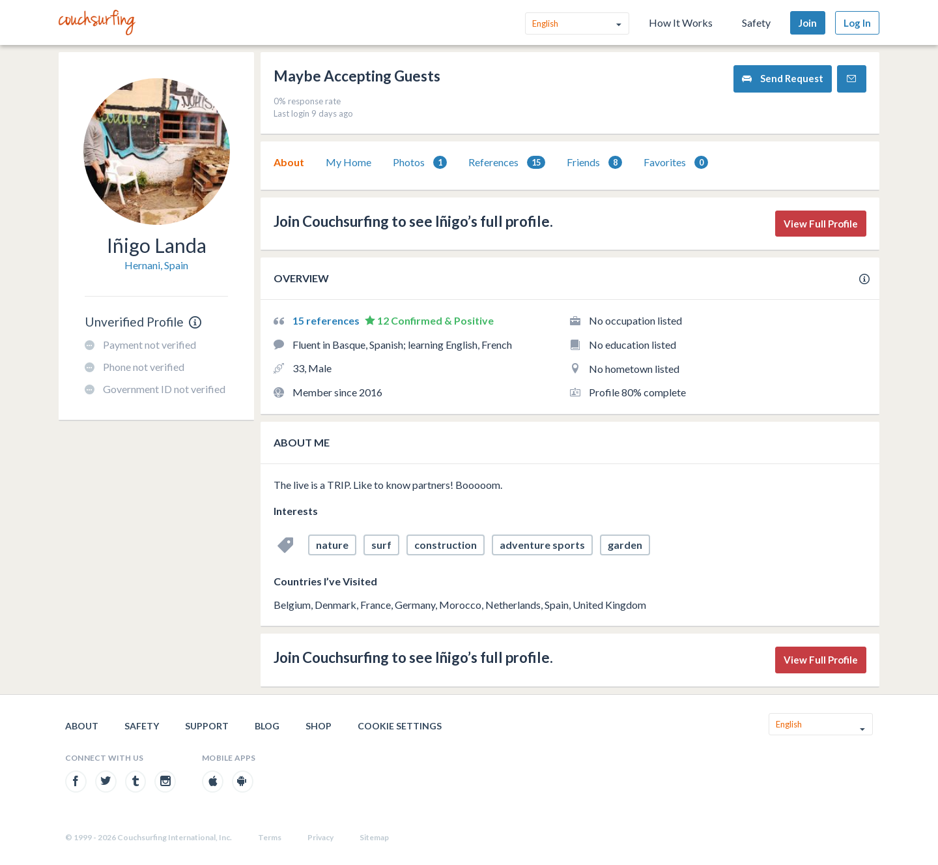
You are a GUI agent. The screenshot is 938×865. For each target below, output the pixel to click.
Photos (420, 162)
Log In (857, 23)
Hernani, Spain (156, 265)
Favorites (676, 162)
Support (207, 725)
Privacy (320, 837)
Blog (267, 725)
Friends (594, 162)
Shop (319, 725)
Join (808, 23)
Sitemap (374, 837)
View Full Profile (821, 223)
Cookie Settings (400, 725)
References (506, 162)
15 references (327, 320)
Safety (756, 22)
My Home (348, 162)
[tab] (289, 162)
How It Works (681, 22)
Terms (269, 837)
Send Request (782, 78)
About (289, 162)
